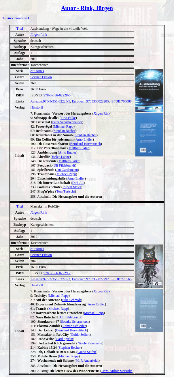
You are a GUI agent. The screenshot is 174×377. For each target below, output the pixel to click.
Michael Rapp (63, 126)
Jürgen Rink (38, 35)
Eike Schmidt (71, 300)
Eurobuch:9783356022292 (90, 279)
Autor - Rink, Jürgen (87, 8)
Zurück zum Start (15, 18)
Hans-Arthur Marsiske (117, 371)
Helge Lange (61, 157)
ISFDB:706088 (120, 101)
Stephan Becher (64, 131)
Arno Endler (84, 139)
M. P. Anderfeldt (87, 361)
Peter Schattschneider (67, 122)
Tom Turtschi (65, 191)
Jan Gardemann (67, 170)
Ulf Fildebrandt (64, 165)
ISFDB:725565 (120, 279)
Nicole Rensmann (89, 343)
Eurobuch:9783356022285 (90, 101)
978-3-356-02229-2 (57, 273)
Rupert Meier (72, 187)
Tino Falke (68, 118)
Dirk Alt (78, 183)
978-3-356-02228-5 (57, 95)
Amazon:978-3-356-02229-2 (50, 279)
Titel (19, 29)
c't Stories (37, 71)
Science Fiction (41, 77)
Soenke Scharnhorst (75, 322)
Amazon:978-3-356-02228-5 (50, 101)
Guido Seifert (80, 335)
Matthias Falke (79, 148)
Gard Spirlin (64, 339)
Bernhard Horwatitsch (85, 144)
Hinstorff (36, 107)
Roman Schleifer (74, 326)
